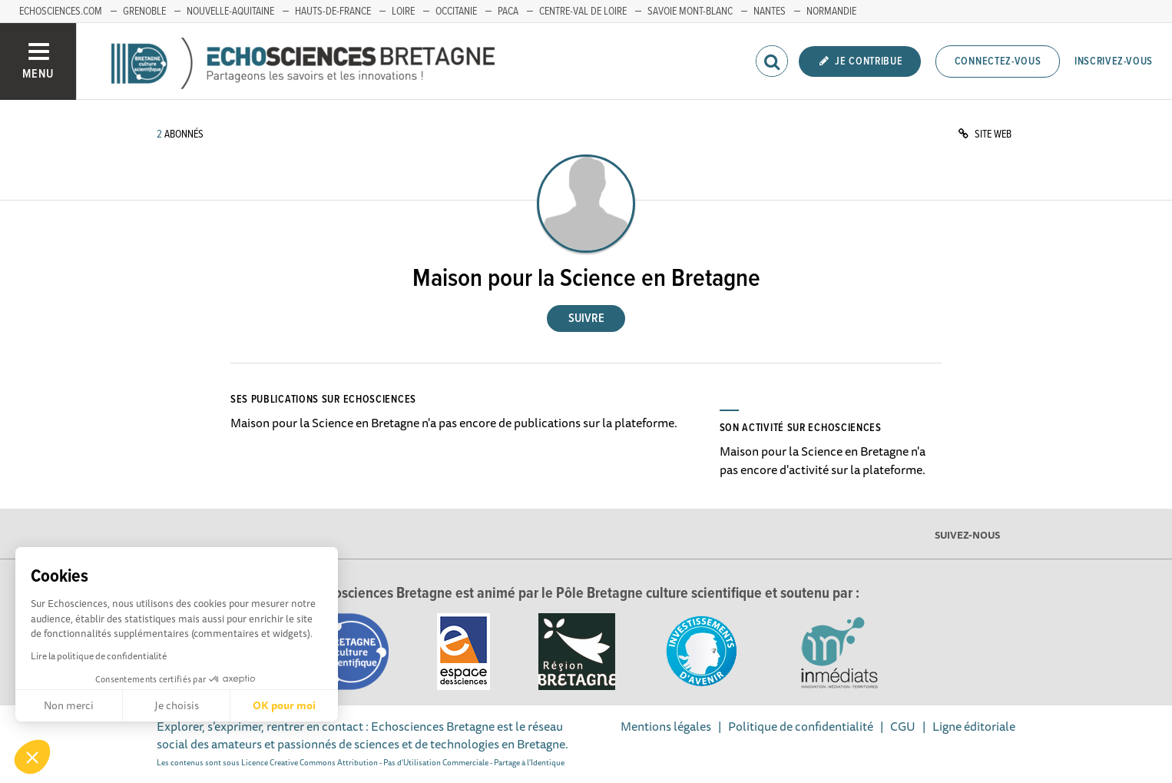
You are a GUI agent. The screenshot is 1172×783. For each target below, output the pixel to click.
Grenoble (144, 11)
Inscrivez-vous (1113, 61)
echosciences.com (60, 11)
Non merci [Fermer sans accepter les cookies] (69, 705)
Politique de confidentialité (800, 726)
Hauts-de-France (333, 11)
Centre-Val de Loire (583, 11)
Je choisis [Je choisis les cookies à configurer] (176, 705)
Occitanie (456, 11)
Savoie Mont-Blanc (690, 11)
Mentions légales (666, 726)
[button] (32, 756)
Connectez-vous (998, 61)
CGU (902, 726)
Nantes (769, 11)
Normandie (831, 11)
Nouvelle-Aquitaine (230, 11)
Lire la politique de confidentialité (99, 656)
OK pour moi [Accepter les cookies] (284, 705)
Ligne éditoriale (973, 726)
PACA (508, 11)
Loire (403, 11)
